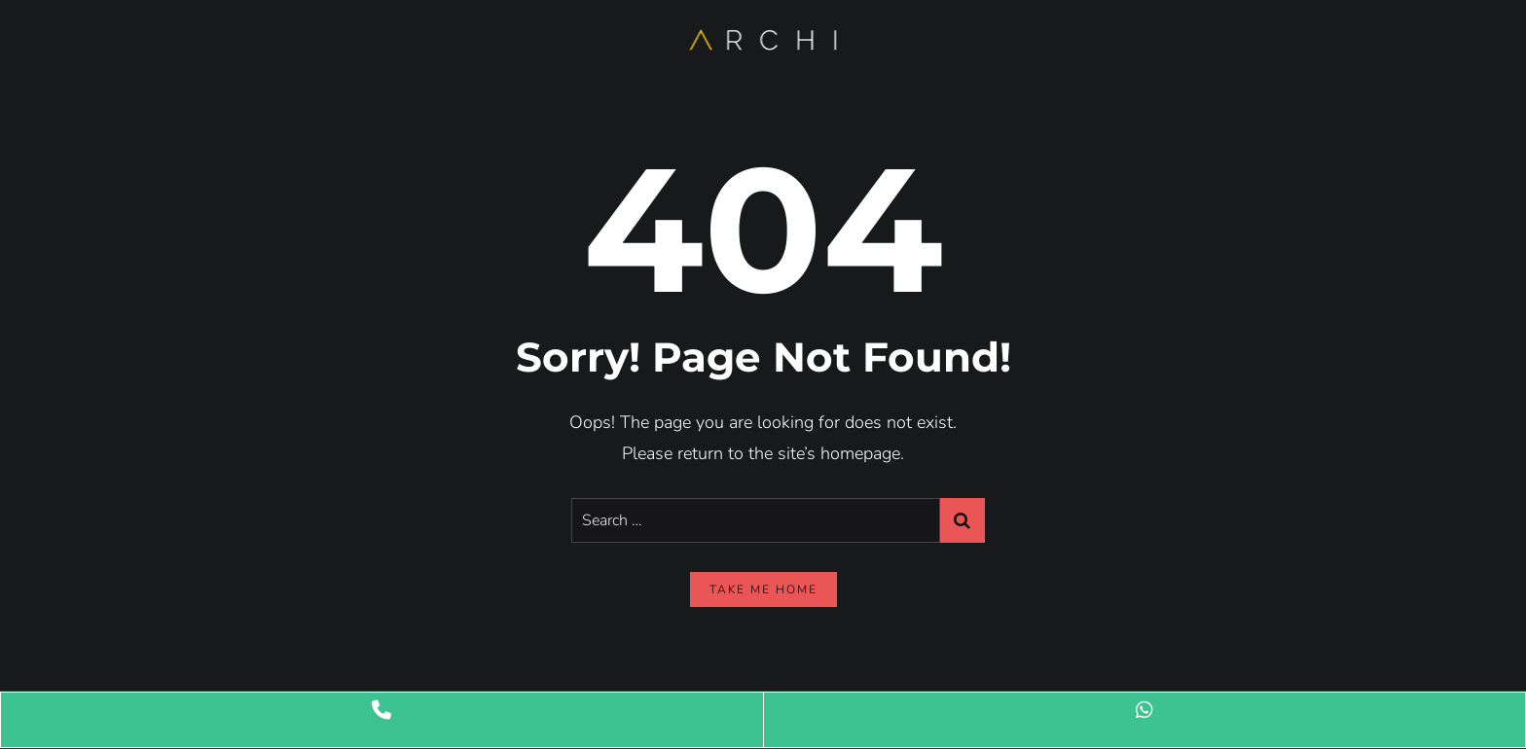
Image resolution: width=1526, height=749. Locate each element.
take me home (763, 589)
